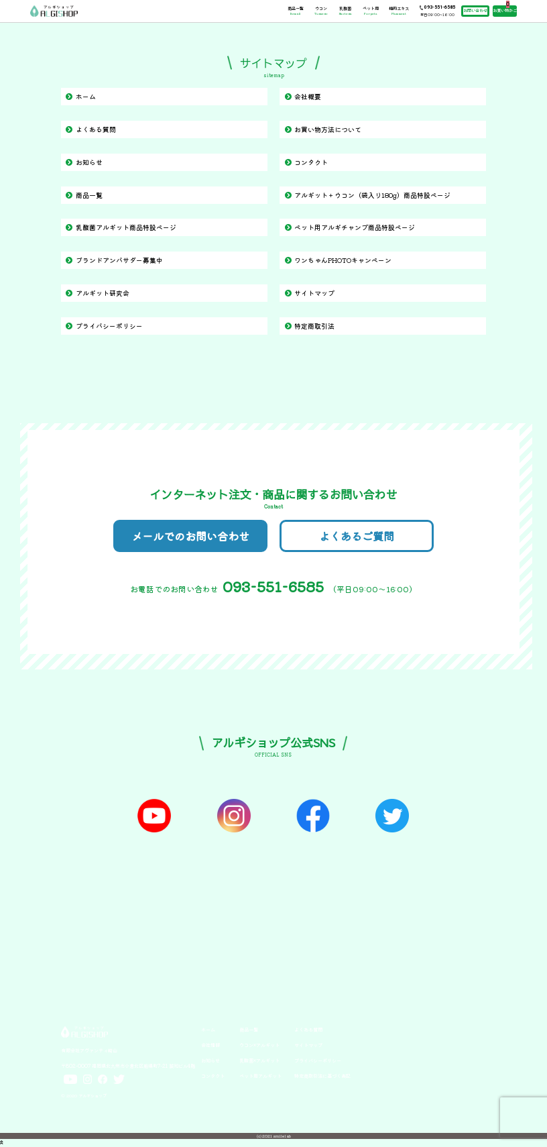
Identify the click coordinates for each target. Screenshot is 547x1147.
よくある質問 (96, 129)
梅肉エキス (399, 11)
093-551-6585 (439, 7)
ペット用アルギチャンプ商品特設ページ (354, 227)
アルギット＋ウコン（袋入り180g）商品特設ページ (372, 195)
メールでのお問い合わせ (190, 536)
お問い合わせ (475, 10)
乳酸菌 (345, 11)
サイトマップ (314, 293)
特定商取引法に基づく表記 (322, 1076)
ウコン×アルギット (259, 1045)
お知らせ (89, 162)
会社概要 (307, 96)
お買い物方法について (327, 129)
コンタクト (311, 162)
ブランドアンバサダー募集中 (119, 260)
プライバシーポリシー (109, 326)
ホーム (86, 96)
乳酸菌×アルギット (259, 1060)
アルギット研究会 (102, 293)
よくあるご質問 (356, 536)
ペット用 (371, 11)
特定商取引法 (314, 326)
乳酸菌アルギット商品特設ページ (126, 227)
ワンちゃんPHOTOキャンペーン (342, 260)
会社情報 (210, 1045)
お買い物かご (505, 10)
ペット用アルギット (260, 1076)
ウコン (321, 11)
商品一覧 (296, 11)
